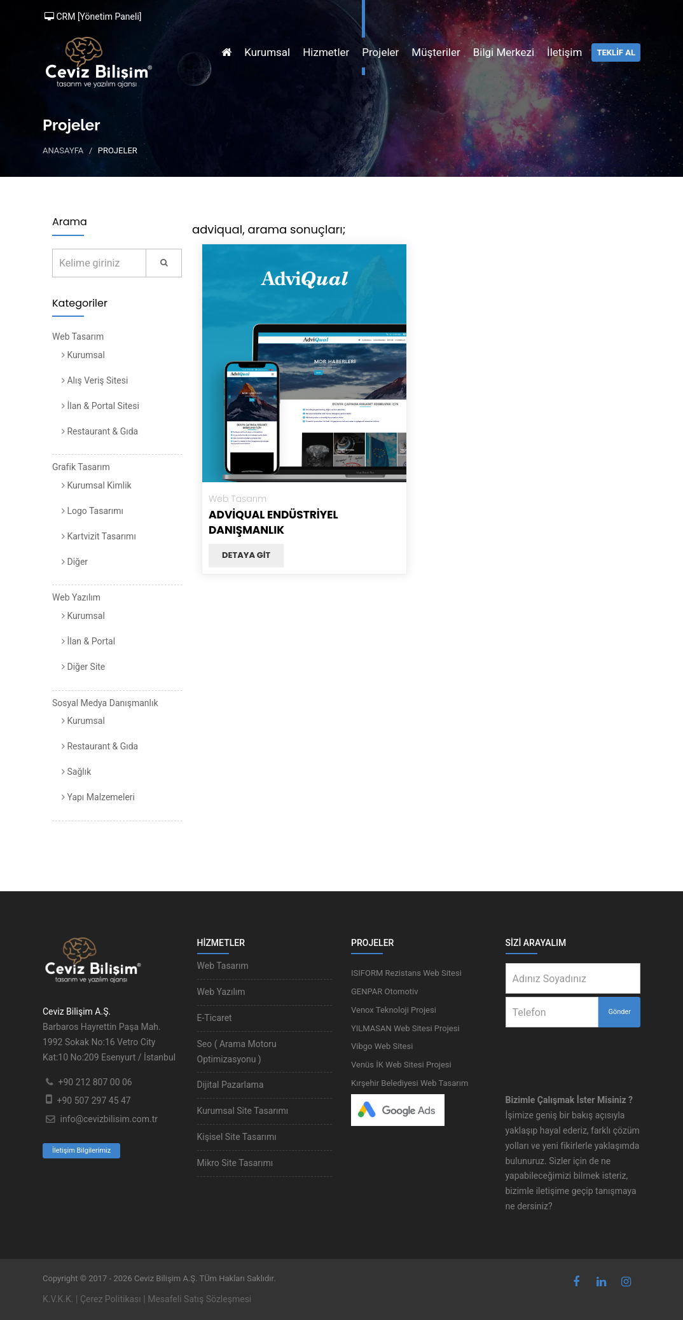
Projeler (380, 52)
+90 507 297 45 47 (93, 1100)
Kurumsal (267, 52)
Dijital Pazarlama (230, 1085)
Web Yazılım (76, 597)
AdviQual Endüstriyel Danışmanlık (273, 522)
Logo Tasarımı (92, 511)
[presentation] (589, 1052)
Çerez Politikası (110, 1299)
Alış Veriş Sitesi (95, 380)
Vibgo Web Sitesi (382, 1046)
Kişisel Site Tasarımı (237, 1137)
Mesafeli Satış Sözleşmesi (199, 1299)
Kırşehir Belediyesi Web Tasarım (409, 1083)
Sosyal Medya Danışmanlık (105, 703)
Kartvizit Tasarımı (99, 536)
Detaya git (246, 555)
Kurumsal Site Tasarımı (243, 1111)
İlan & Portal (88, 641)
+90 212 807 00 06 (95, 1082)
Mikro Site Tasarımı (235, 1163)
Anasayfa (63, 150)
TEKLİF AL (616, 52)
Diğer (75, 562)
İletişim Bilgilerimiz (81, 1150)
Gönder (619, 1012)
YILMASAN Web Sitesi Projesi (405, 1028)
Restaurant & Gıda (100, 431)
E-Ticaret (214, 1018)
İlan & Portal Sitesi (100, 406)
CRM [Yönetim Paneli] (93, 16)
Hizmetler (326, 52)
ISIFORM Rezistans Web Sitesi (406, 973)
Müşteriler (435, 52)
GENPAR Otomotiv (384, 991)
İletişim (564, 52)
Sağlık (76, 772)
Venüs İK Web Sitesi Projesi (401, 1064)
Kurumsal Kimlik (97, 485)
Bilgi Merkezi (503, 52)
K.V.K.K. (58, 1299)
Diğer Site (83, 667)
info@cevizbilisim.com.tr (109, 1119)
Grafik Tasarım (81, 467)
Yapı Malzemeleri (98, 797)
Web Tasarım (78, 336)
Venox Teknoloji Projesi (393, 1010)
